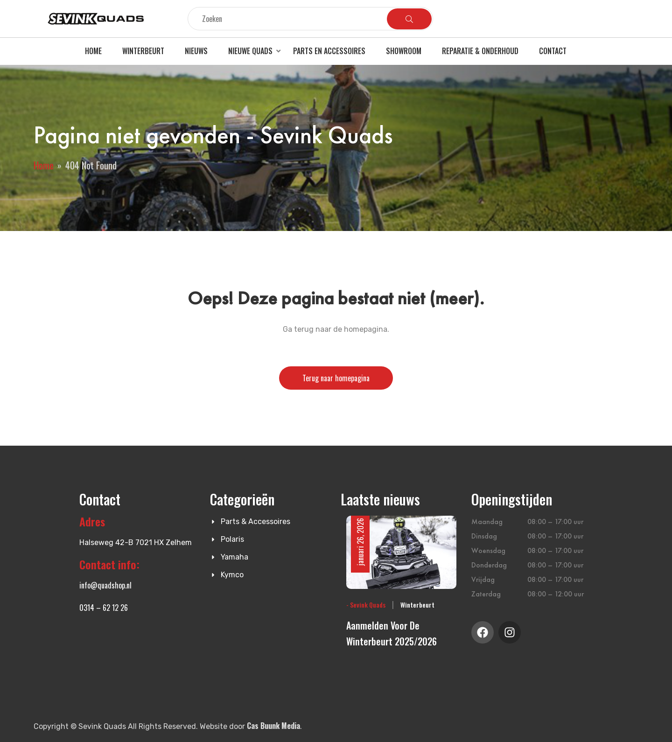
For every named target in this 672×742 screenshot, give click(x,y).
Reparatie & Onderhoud (480, 50)
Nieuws (196, 50)
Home (93, 50)
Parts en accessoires (329, 50)
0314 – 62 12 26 (103, 607)
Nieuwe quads (250, 50)
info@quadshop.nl (105, 585)
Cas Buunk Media (273, 725)
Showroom (403, 50)
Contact (553, 50)
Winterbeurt (143, 50)
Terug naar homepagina (336, 378)
